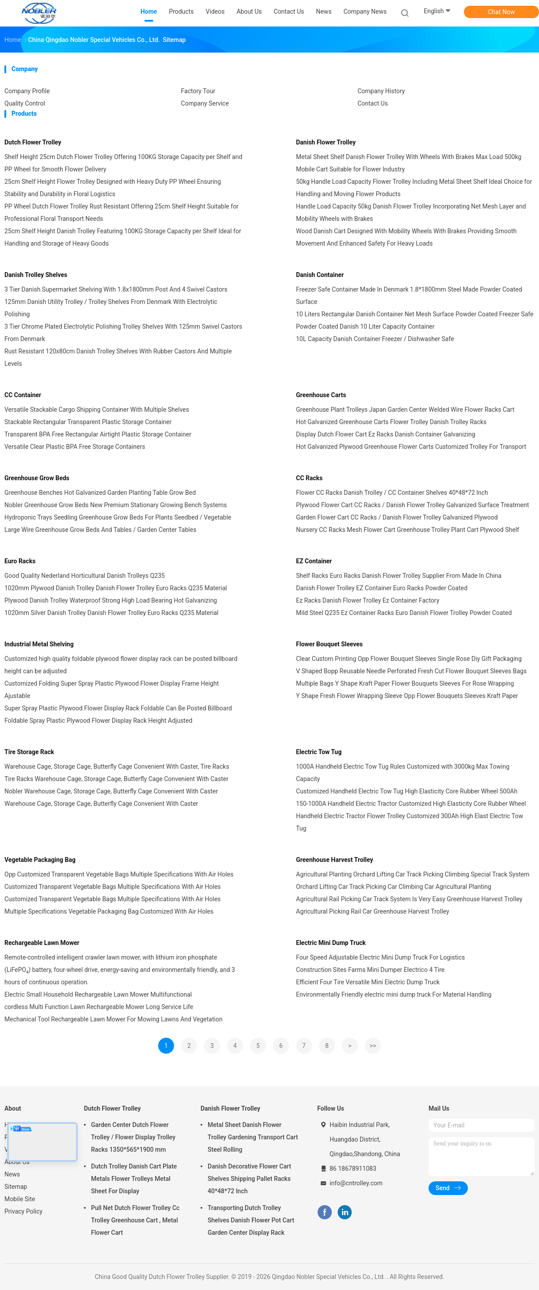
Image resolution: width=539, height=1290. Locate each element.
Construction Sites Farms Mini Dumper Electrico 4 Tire (370, 969)
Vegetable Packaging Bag (40, 859)
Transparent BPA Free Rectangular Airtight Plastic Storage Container (97, 434)
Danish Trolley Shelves (35, 274)
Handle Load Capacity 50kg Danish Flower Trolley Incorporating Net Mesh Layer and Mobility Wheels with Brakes (411, 212)
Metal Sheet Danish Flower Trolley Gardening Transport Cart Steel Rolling (253, 1137)
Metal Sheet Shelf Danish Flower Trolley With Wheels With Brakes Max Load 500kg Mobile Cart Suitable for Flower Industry (408, 163)
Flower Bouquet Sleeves (329, 644)
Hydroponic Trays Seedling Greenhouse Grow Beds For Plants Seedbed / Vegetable (118, 517)
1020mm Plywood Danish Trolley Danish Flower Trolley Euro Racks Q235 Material (115, 588)
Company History (381, 91)
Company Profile (27, 91)
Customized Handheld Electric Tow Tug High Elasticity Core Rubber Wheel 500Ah (406, 791)
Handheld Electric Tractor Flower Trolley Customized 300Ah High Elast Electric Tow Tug (409, 822)
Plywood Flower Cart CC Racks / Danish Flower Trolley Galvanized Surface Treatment (412, 504)
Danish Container (320, 274)
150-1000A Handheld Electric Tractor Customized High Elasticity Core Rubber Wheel (411, 803)
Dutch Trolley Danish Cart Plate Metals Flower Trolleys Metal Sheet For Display (134, 1179)
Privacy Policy (23, 1211)
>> (373, 1045)
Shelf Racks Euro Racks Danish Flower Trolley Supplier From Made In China (398, 575)
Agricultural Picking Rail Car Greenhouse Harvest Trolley (372, 911)
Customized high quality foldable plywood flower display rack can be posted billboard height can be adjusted (120, 665)
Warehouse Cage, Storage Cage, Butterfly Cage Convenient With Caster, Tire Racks (116, 766)
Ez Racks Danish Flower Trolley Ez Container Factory (367, 600)
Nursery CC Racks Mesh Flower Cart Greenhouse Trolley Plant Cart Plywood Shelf (407, 529)
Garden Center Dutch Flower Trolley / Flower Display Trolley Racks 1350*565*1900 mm (133, 1137)
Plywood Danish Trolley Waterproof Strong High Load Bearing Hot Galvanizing (110, 600)
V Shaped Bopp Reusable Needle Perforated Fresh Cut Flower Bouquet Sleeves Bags (411, 671)
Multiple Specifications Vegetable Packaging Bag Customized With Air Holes (108, 911)
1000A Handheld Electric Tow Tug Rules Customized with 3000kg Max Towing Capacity (402, 772)
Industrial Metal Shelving (39, 644)
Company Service (205, 103)
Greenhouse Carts (321, 394)
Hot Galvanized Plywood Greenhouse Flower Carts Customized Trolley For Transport (411, 446)
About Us (17, 1161)
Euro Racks (19, 561)
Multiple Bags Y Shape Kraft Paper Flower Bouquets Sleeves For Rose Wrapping (405, 683)
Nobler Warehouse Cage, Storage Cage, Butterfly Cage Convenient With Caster (111, 791)
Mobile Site (19, 1199)
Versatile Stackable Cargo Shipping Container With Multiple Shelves (96, 409)
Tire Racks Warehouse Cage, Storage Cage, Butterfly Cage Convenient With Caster (116, 778)
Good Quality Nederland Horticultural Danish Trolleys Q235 (84, 575)
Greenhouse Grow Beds (36, 478)
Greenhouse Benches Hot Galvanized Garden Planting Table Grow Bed (100, 492)
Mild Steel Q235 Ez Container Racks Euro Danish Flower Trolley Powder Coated (404, 612)
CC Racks (309, 478)
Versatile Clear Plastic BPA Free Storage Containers (74, 446)
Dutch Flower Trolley (32, 142)
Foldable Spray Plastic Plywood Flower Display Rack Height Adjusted (98, 720)
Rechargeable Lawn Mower (42, 942)
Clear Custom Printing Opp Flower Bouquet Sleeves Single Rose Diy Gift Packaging (409, 658)
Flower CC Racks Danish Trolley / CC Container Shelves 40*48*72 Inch (392, 492)
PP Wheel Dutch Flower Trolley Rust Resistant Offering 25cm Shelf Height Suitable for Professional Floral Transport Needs (121, 212)
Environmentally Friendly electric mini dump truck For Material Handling (393, 994)
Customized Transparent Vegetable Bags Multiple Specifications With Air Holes (112, 886)
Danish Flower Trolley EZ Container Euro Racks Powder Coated (381, 588)
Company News (365, 11)
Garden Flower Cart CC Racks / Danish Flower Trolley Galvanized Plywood (397, 517)
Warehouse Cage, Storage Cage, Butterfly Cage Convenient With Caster (101, 803)
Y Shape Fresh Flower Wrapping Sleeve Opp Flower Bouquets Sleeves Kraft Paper (407, 695)
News (12, 1174)
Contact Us (372, 103)
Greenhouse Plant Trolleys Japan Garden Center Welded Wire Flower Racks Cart (405, 409)
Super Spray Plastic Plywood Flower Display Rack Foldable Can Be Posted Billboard (118, 708)
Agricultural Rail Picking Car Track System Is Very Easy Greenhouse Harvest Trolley (409, 899)
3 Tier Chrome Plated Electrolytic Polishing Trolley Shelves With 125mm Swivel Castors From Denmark (123, 332)
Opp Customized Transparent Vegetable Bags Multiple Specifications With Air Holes (118, 874)
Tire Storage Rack (29, 751)
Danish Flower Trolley (326, 142)
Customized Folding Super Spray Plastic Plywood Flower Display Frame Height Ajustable (111, 689)
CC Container (22, 394)
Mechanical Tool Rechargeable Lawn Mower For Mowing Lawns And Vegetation (113, 1019)
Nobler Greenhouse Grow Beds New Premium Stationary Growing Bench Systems (115, 504)
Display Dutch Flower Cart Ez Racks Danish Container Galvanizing (385, 434)
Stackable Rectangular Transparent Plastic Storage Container (88, 421)
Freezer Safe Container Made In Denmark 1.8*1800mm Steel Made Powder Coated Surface (409, 295)
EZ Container (314, 561)
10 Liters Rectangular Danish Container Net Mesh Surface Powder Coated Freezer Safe (414, 314)
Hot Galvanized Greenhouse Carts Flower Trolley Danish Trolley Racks (391, 421)
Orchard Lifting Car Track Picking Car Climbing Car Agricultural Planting (393, 886)
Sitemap (15, 1186)
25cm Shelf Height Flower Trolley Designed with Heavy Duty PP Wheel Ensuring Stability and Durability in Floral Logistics (112, 187)
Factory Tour (198, 91)
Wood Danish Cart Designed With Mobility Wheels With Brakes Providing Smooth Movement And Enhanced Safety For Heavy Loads (406, 237)
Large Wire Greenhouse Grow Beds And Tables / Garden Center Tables (100, 529)
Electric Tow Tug (319, 751)
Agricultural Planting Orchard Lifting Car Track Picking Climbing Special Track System (412, 874)
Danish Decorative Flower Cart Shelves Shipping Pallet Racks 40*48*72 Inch (249, 1179)
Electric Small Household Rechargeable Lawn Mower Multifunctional (98, 994)
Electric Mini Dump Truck (331, 942)
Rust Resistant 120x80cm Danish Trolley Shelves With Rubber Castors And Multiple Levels (118, 357)
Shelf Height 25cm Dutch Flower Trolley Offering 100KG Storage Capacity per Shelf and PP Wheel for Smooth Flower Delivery (123, 163)
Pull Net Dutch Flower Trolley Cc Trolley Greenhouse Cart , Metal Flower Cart (135, 1220)
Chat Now (501, 11)
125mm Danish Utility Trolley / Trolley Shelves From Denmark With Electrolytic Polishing (110, 308)
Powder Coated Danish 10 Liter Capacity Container (365, 326)
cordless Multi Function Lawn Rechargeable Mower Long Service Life (98, 1006)
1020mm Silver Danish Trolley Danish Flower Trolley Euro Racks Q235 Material (111, 612)
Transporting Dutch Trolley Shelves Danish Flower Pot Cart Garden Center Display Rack (251, 1220)
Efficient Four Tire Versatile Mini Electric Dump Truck (368, 982)
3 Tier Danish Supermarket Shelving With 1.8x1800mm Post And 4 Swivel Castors (116, 289)
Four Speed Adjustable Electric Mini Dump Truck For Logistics (380, 957)
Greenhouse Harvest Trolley (334, 859)
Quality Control (24, 103)
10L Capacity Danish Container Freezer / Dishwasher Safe (375, 338)
